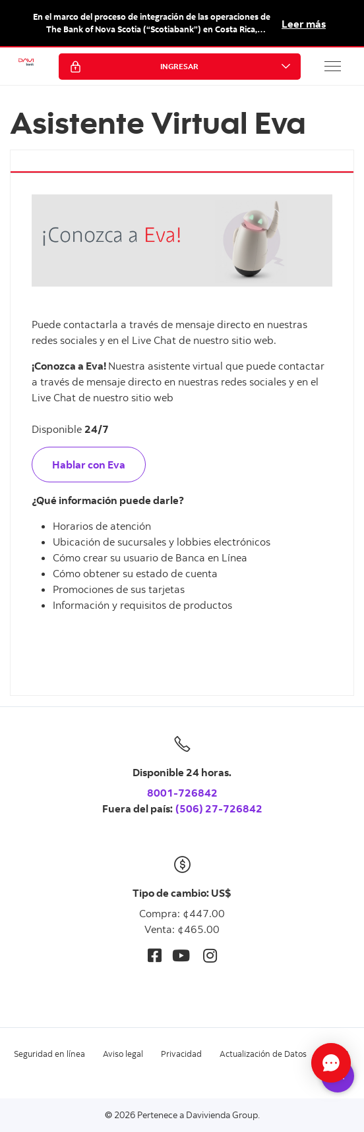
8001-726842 (182, 792)
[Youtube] (181, 955)
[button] (333, 66)
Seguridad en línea (49, 1053)
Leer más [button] (304, 23)
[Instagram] (210, 955)
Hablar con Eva (88, 464)
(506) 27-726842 (218, 808)
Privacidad (181, 1053)
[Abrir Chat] (331, 1063)
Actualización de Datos (263, 1053)
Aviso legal (123, 1053)
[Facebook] (155, 955)
